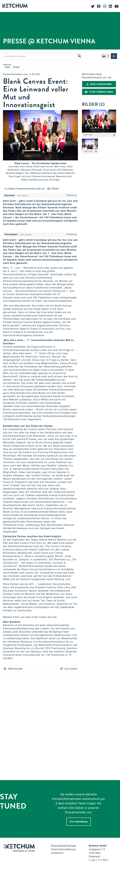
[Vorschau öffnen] (40, 135)
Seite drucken (15, 668)
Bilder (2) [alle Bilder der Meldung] (93, 104)
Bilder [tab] (16, 67)
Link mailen (70, 668)
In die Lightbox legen (99, 91)
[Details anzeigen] (114, 135)
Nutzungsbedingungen (63, 845)
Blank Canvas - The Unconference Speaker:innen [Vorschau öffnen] (40, 163)
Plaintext (71, 195)
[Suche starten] (79, 55)
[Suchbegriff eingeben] (42, 56)
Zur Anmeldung (78, 821)
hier (54, 617)
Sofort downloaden (99, 84)
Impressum (57, 852)
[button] (105, 56)
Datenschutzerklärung (63, 849)
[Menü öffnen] (114, 56)
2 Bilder (54, 188)
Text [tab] (7, 67)
